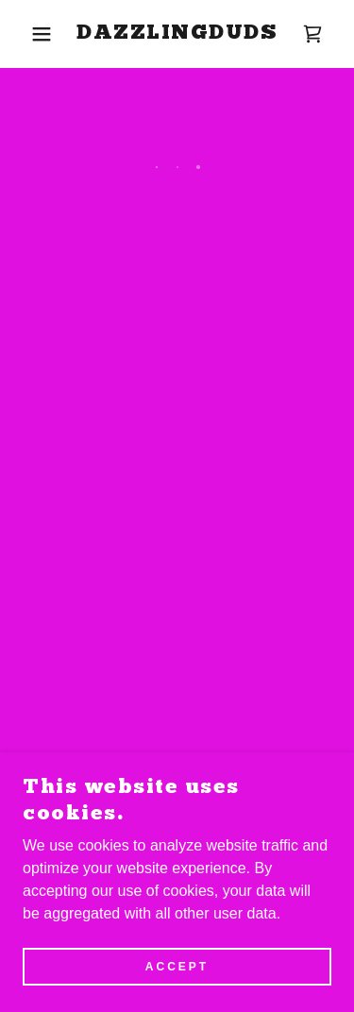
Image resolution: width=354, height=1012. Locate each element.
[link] (177, 34)
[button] (28, 34)
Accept (177, 980)
